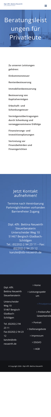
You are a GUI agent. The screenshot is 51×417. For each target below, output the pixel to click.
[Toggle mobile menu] (46, 5)
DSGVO (37, 342)
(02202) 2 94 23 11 (25, 244)
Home (37, 285)
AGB (37, 348)
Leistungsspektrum (37, 293)
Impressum (37, 335)
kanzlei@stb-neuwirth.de (25, 252)
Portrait (37, 322)
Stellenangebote (37, 329)
